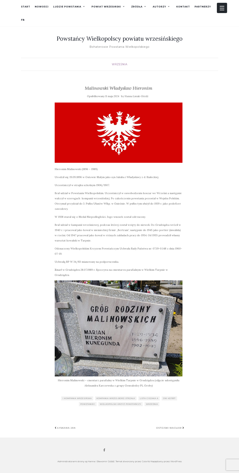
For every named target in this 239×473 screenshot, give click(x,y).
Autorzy (159, 6)
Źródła (136, 6)
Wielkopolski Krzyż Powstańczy (120, 404)
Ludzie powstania (67, 6)
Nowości (42, 6)
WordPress (176, 461)
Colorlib (146, 461)
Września (119, 64)
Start (25, 6)
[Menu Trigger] (222, 8)
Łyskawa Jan (65, 427)
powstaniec (87, 404)
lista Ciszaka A (149, 398)
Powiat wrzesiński (106, 6)
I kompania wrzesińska (77, 398)
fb (23, 19)
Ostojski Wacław (170, 427)
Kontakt (183, 6)
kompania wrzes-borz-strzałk (116, 398)
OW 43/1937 (169, 398)
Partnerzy (203, 6)
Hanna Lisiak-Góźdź (136, 96)
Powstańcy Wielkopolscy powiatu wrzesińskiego (119, 38)
